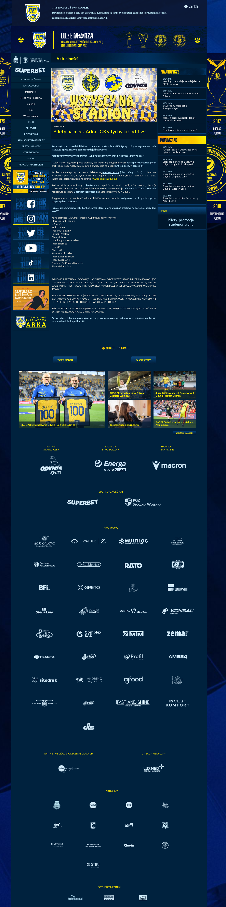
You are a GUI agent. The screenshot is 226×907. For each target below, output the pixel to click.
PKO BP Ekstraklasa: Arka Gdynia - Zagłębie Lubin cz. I (128, 394)
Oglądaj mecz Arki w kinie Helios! (180, 130)
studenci (176, 224)
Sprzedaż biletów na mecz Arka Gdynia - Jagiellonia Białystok (178, 163)
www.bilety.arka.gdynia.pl (105, 178)
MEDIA (30, 158)
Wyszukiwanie (31, 116)
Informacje (31, 91)
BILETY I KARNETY (31, 146)
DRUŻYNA (31, 128)
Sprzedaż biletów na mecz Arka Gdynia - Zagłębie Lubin (178, 175)
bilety (172, 220)
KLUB (31, 122)
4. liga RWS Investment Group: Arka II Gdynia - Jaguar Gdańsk (175, 394)
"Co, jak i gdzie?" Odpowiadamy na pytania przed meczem (180, 151)
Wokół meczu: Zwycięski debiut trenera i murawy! (179, 119)
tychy (188, 224)
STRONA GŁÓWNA (31, 79)
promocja (186, 220)
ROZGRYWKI (31, 134)
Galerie (31, 103)
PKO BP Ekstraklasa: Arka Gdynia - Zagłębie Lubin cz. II (49, 425)
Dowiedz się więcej (62, 12)
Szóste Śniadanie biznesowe (124, 425)
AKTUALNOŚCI (31, 85)
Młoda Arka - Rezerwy (30, 97)
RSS (31, 110)
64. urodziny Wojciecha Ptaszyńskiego (175, 107)
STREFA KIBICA (31, 152)
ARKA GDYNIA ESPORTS (31, 164)
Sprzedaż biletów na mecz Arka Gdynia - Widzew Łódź (178, 187)
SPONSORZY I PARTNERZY (30, 140)
